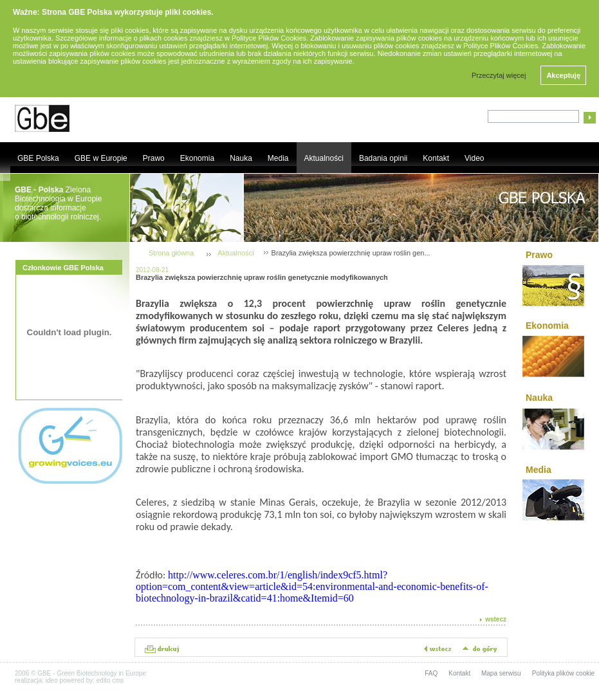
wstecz (495, 619)
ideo (52, 680)
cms (118, 680)
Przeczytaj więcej (499, 75)
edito (104, 680)
